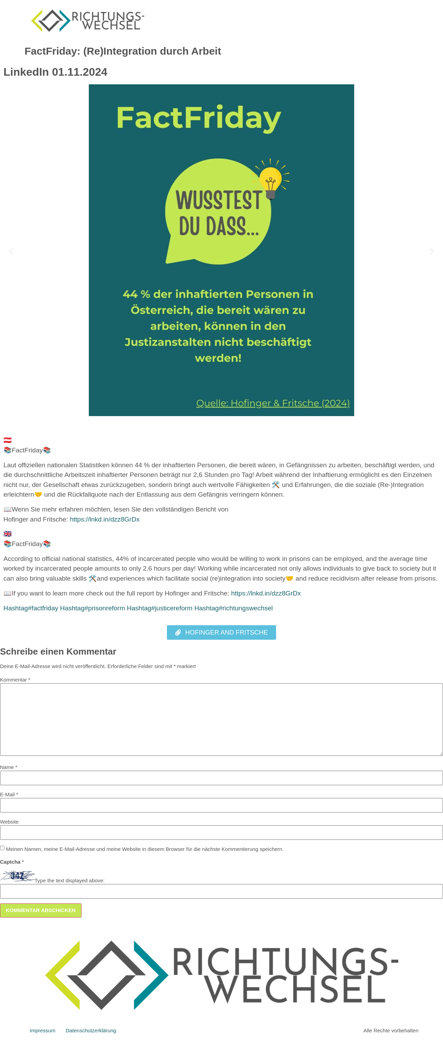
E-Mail (9, 794)
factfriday (30, 608)
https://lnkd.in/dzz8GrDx (105, 519)
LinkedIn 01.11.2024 (55, 72)
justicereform (159, 608)
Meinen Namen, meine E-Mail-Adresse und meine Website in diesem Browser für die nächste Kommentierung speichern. (144, 849)
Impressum (42, 1030)
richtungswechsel (233, 608)
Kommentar (15, 679)
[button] (11, 251)
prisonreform (92, 608)
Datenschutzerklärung (91, 1030)
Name (8, 767)
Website (9, 821)
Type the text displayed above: (70, 880)
